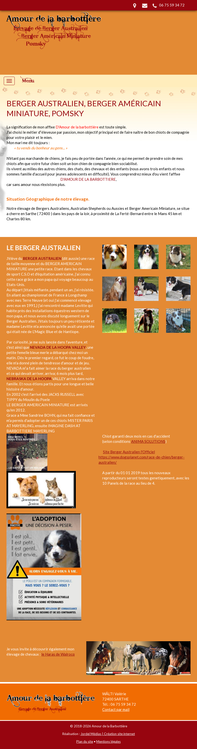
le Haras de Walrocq (58, 654)
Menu (28, 81)
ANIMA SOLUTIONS (148, 441)
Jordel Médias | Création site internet (108, 734)
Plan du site (84, 742)
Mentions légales (108, 742)
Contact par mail (115, 709)
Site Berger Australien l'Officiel (129, 452)
